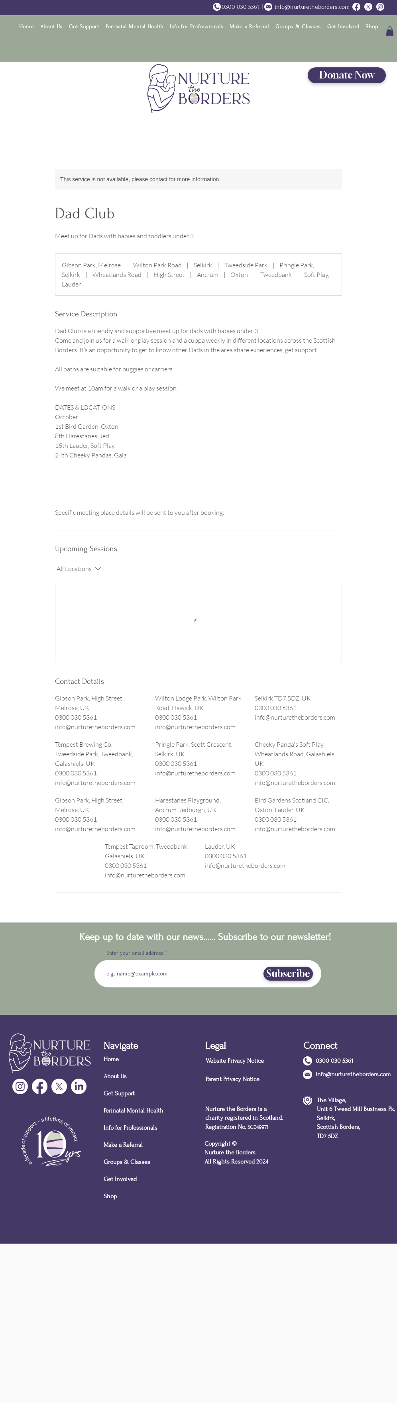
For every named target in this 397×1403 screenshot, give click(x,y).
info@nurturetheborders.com (312, 6)
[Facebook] (39, 1086)
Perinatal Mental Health (132, 1110)
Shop (110, 1196)
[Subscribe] (288, 974)
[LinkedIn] (78, 1086)
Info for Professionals (130, 1127)
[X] (59, 1086)
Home (111, 1059)
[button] (51, 26)
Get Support (119, 1093)
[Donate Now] (347, 75)
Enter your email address (134, 953)
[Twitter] (368, 7)
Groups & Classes (127, 1162)
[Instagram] (380, 7)
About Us (115, 1076)
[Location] (307, 1100)
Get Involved (120, 1179)
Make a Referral (123, 1144)
